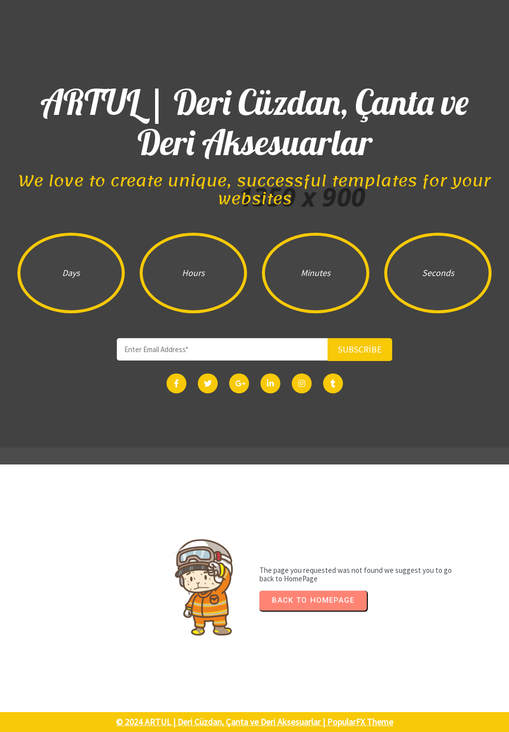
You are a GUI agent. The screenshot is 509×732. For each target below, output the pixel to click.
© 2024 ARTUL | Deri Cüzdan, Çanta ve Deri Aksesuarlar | (221, 722)
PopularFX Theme (360, 722)
